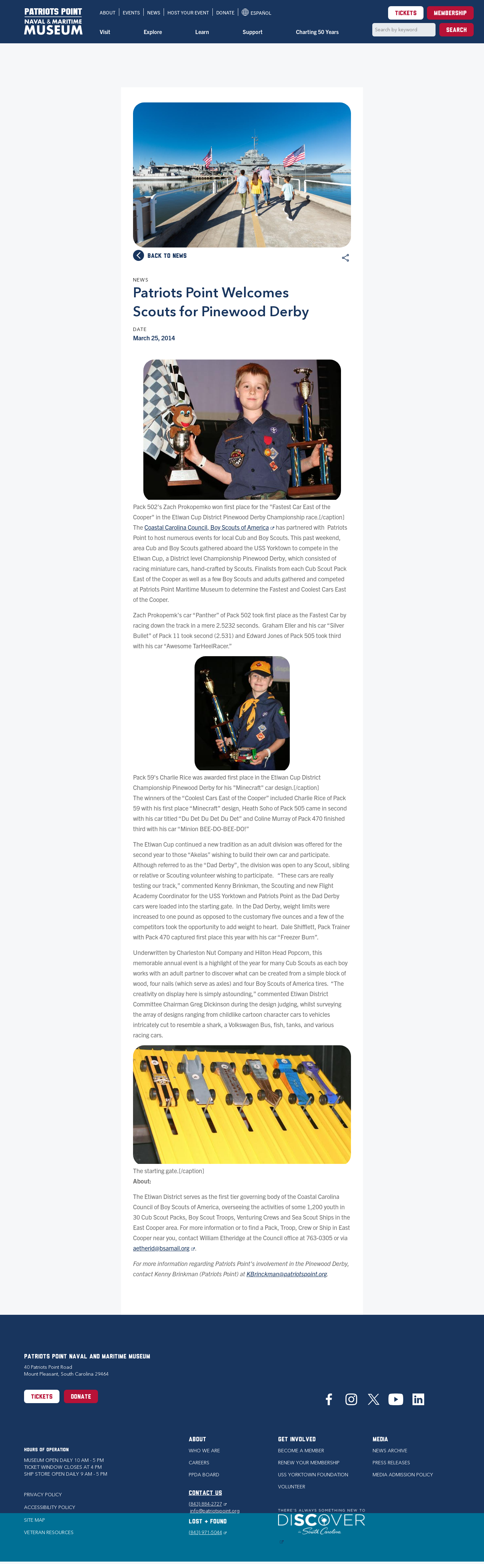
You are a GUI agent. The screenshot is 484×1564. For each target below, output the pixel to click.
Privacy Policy (43, 1495)
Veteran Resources (49, 1532)
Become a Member (301, 1451)
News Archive (390, 1451)
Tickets (406, 13)
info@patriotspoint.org (215, 1511)
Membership (450, 13)
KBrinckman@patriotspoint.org (286, 1274)
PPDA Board (204, 1475)
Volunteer (291, 1487)
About (108, 12)
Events (131, 12)
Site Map (34, 1520)
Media (380, 1439)
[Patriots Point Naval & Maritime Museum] (53, 21)
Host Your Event (188, 12)
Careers (199, 1463)
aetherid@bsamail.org (164, 1248)
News (153, 12)
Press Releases (391, 1463)
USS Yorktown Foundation (313, 1475)
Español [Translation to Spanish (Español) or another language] (256, 12)
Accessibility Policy (49, 1507)
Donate (225, 12)
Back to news (167, 256)
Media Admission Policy (403, 1475)
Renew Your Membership (309, 1463)
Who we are (204, 1451)
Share (345, 257)
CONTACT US (205, 1493)
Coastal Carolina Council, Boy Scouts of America (209, 527)
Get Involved (297, 1439)
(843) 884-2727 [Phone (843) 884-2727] (208, 1504)
